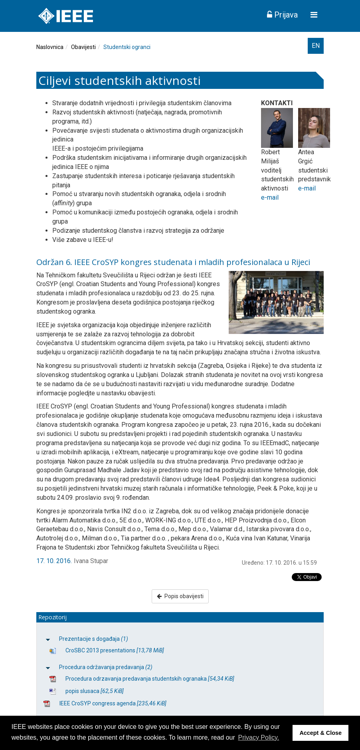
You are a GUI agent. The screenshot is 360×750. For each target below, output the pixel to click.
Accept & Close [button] (320, 733)
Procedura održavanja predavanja (105, 667)
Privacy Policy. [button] (258, 737)
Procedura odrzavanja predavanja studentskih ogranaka (149, 678)
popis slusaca (94, 691)
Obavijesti (83, 47)
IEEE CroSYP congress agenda (112, 703)
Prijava (282, 14)
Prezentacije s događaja (93, 639)
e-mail (270, 197)
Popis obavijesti (180, 596)
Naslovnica (49, 47)
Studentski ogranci (126, 47)
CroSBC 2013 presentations (114, 650)
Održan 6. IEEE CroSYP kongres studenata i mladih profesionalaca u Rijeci (173, 262)
